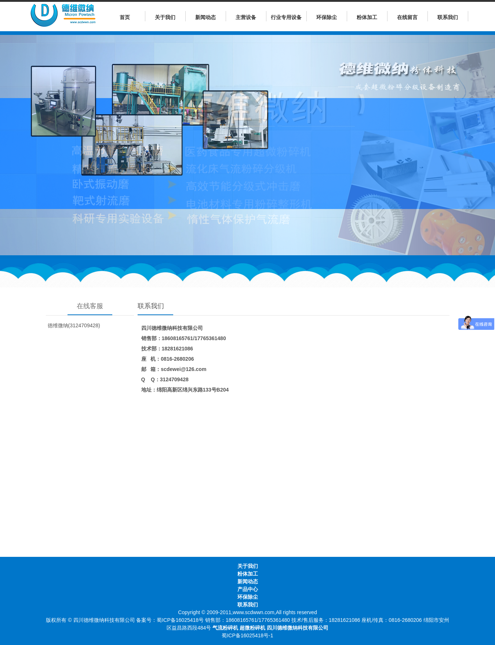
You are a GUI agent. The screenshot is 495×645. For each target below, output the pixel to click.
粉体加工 (367, 17)
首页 (125, 17)
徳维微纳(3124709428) (74, 325)
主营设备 (246, 17)
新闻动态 (205, 17)
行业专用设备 (286, 17)
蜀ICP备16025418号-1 (247, 635)
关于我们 (165, 17)
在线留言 (407, 17)
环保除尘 (326, 17)
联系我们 (447, 17)
